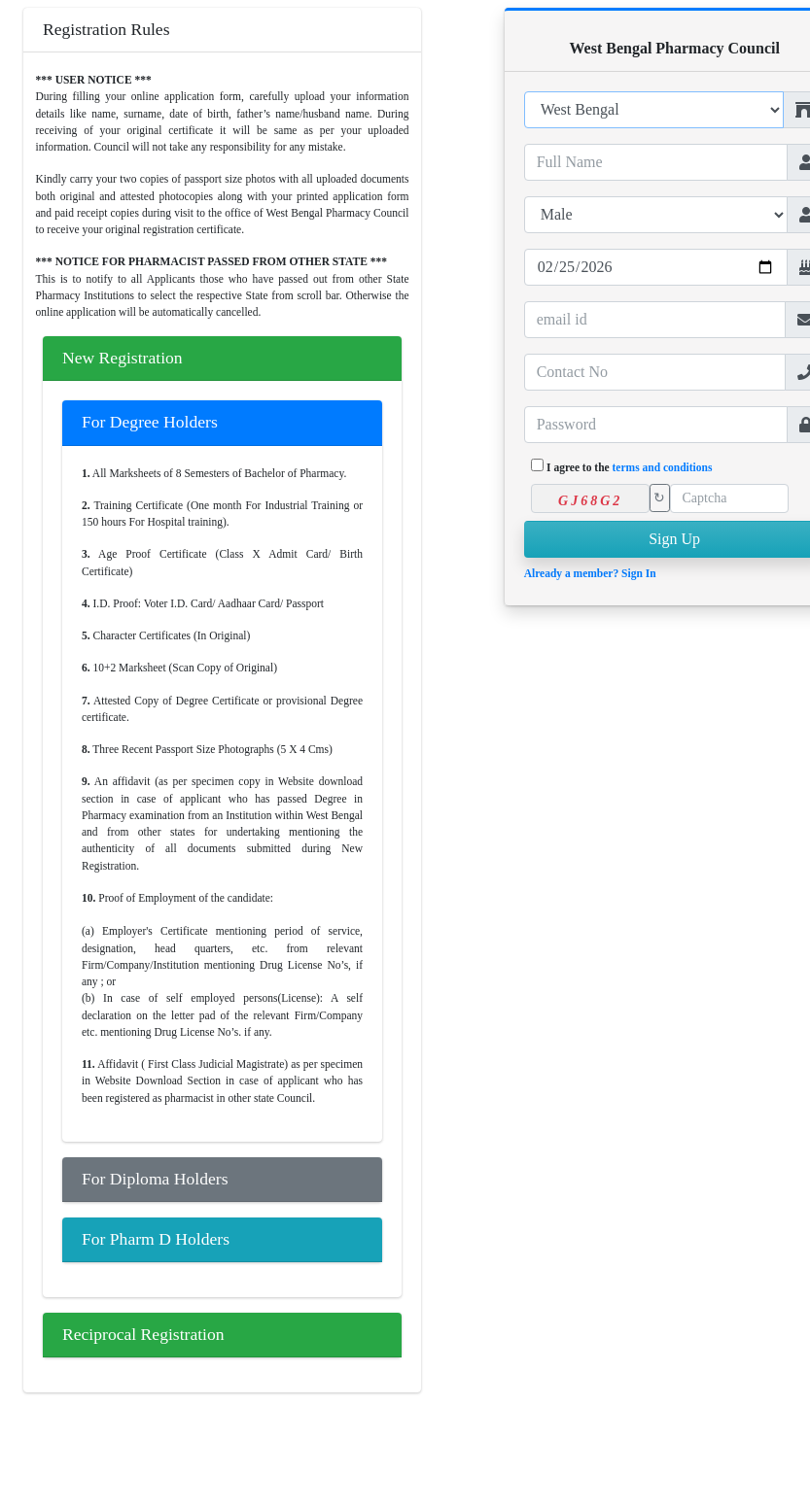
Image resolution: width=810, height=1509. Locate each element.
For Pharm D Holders (155, 1239)
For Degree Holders (150, 421)
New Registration (122, 357)
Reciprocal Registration (143, 1334)
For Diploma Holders (155, 1178)
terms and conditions (663, 467)
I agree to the (629, 467)
